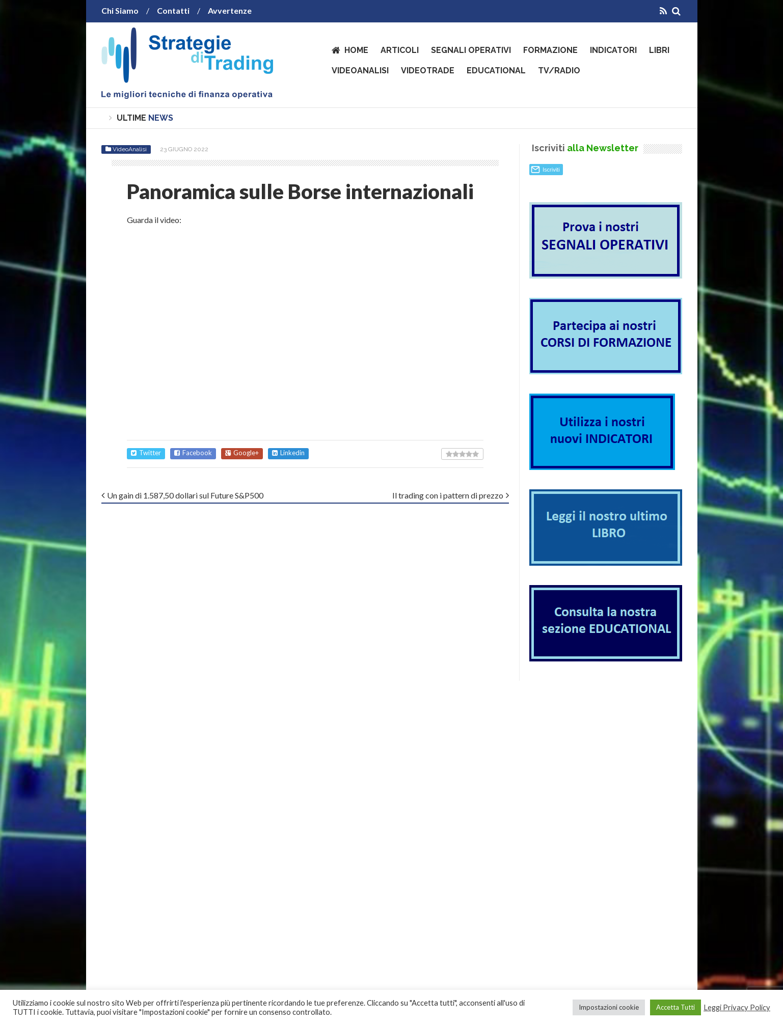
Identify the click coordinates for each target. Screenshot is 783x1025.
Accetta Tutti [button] (675, 1007)
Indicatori (613, 50)
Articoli (400, 50)
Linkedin (288, 453)
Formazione (550, 50)
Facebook (193, 453)
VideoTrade (427, 70)
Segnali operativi (471, 50)
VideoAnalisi (360, 70)
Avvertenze (230, 10)
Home (356, 50)
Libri (659, 50)
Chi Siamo (120, 10)
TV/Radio (559, 70)
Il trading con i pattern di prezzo (447, 495)
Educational (496, 70)
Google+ (242, 453)
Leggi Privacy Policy (737, 1007)
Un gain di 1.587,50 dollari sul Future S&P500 (185, 495)
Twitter (146, 453)
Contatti (173, 10)
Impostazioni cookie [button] (609, 1007)
